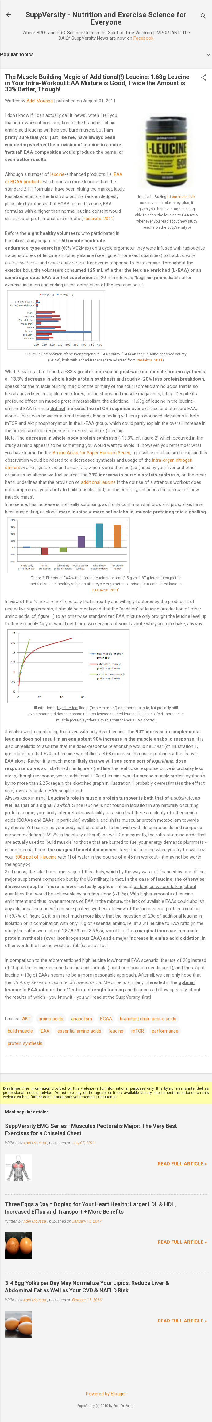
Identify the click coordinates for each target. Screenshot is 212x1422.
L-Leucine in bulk (181, 197)
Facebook (143, 38)
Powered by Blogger (106, 1393)
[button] (203, 78)
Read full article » (182, 1164)
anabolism (81, 1018)
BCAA (106, 1018)
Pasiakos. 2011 (98, 218)
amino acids (51, 1018)
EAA (45, 1031)
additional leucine (98, 482)
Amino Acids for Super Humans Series (91, 453)
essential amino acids (79, 1031)
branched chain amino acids (148, 1018)
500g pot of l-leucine (36, 857)
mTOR (137, 1031)
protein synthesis (25, 1043)
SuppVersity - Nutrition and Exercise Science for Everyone (106, 18)
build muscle (20, 1031)
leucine (57, 174)
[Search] (203, 16)
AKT (26, 1018)
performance (165, 1031)
